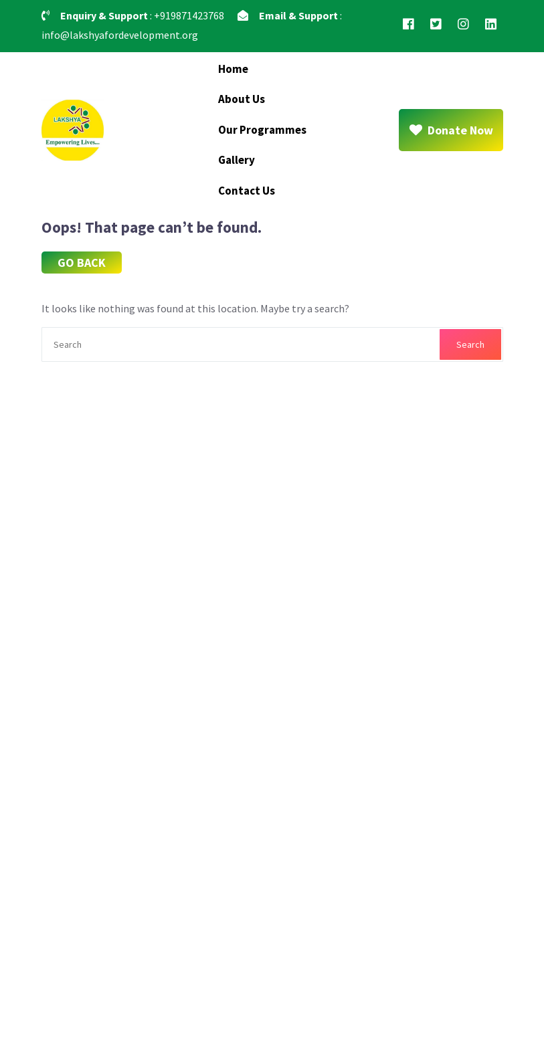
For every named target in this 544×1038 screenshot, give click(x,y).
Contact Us (246, 190)
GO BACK (82, 262)
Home (233, 69)
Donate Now (451, 130)
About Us (241, 99)
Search (470, 344)
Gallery (236, 159)
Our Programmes (262, 129)
